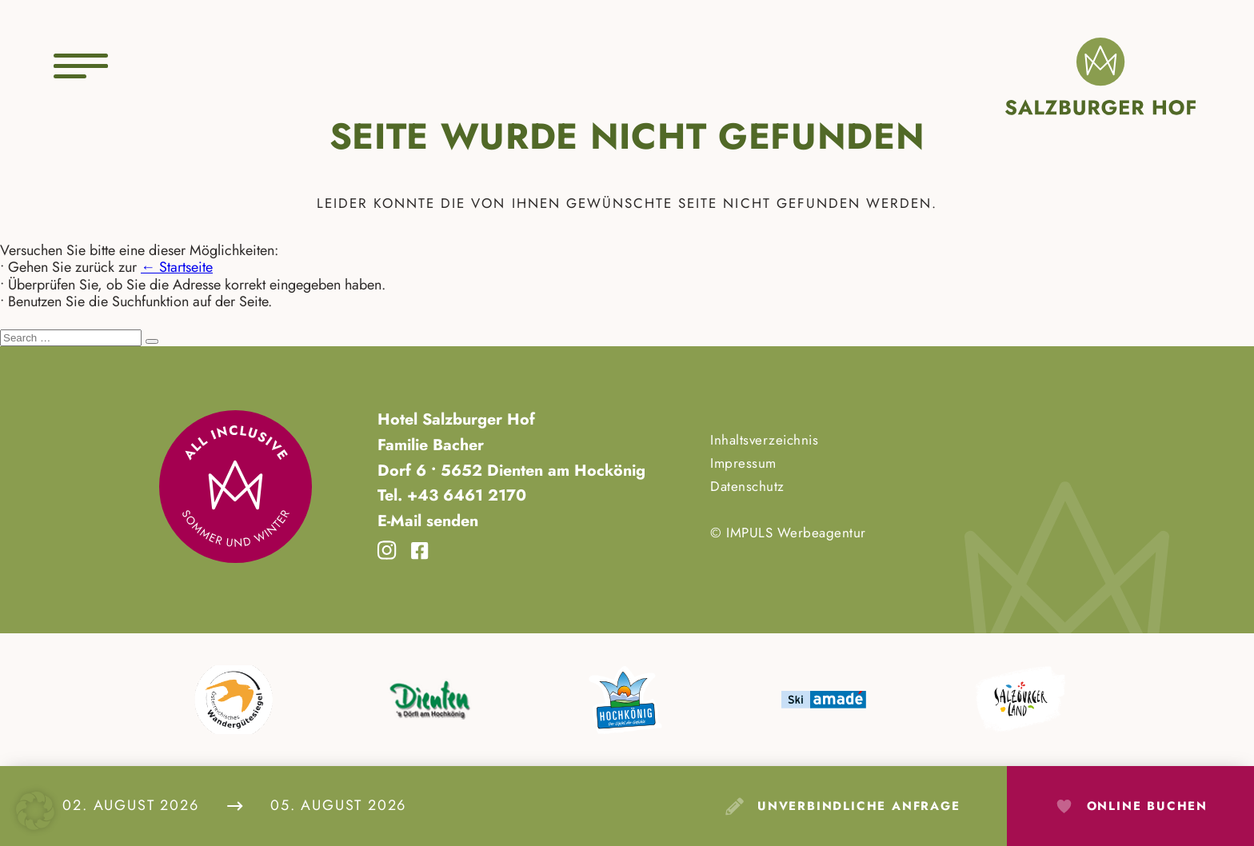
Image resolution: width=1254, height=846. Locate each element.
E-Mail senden (427, 520)
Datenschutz (747, 486)
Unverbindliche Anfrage (858, 806)
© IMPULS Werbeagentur (788, 532)
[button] (35, 811)
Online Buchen (1147, 806)
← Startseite (177, 267)
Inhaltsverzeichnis (764, 439)
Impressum (743, 463)
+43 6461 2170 (464, 495)
